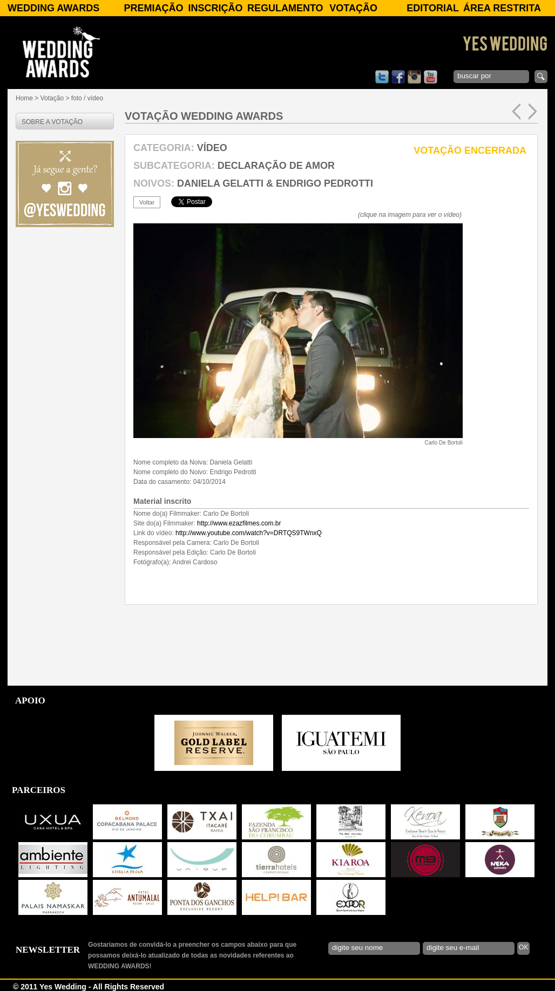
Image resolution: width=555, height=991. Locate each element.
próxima (533, 112)
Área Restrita (502, 8)
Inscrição (215, 8)
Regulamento (285, 8)
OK (523, 947)
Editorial (433, 8)
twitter (382, 77)
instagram (414, 77)
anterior (516, 112)
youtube (430, 77)
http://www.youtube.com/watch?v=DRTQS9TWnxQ (248, 533)
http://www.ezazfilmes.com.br (239, 523)
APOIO (30, 700)
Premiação (153, 8)
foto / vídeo (87, 98)
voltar (146, 202)
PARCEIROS (38, 790)
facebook (398, 77)
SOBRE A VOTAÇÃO (52, 122)
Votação (353, 8)
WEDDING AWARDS (53, 8)
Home (24, 98)
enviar (540, 76)
